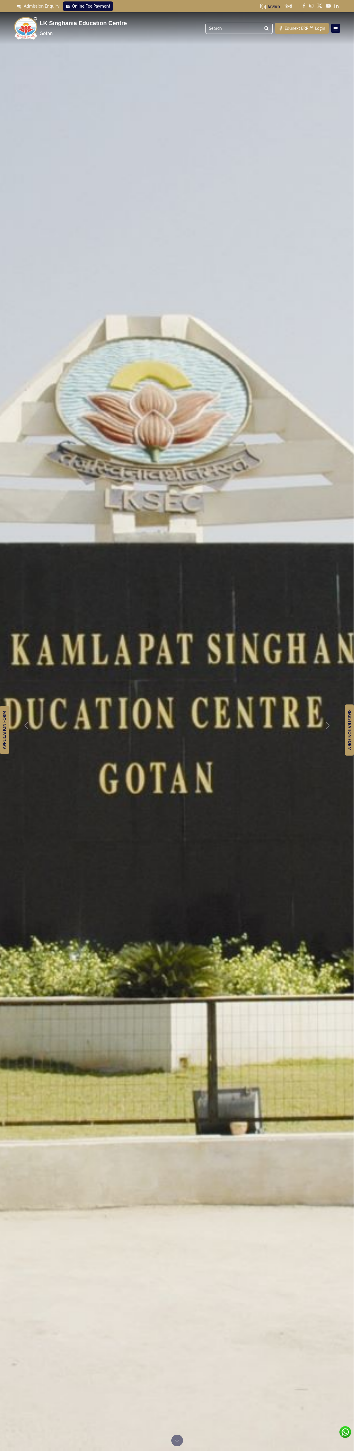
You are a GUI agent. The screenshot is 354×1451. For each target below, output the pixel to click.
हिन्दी (288, 6)
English (274, 6)
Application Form (4, 730)
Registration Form (350, 730)
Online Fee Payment (88, 6)
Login (301, 28)
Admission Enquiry (38, 6)
